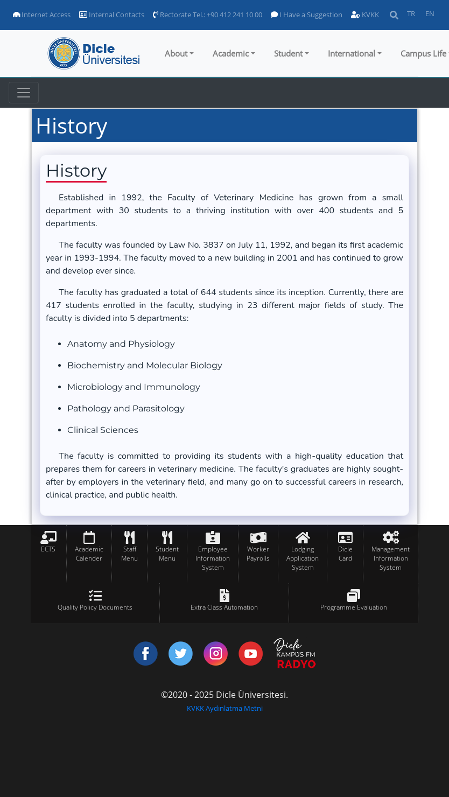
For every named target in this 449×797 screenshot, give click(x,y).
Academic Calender (89, 553)
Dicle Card (345, 553)
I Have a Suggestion (306, 14)
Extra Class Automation (224, 607)
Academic (231, 53)
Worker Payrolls (258, 553)
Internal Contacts (111, 14)
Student (288, 53)
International (351, 53)
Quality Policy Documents (95, 607)
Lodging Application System (302, 558)
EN (429, 13)
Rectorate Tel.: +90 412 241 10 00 (207, 14)
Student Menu (167, 553)
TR (411, 13)
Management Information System (390, 558)
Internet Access (42, 14)
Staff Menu (129, 553)
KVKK (365, 14)
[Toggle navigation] (24, 92)
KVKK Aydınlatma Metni (225, 708)
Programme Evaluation (353, 607)
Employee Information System (212, 558)
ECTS (48, 549)
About (176, 53)
